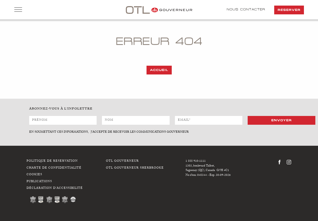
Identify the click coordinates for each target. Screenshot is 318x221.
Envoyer (281, 120)
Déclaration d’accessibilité (55, 188)
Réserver (289, 9)
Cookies (34, 174)
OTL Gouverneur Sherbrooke (135, 168)
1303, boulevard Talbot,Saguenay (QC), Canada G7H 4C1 (207, 168)
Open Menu (18, 10)
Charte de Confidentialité (54, 168)
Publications (39, 181)
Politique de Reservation (52, 161)
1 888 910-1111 (196, 161)
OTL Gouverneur (122, 161)
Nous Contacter (246, 9)
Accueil (159, 70)
